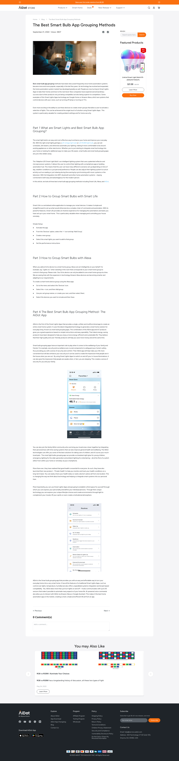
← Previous (37, 611)
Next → (107, 611)
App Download (56, 719)
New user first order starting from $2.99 (89, 2)
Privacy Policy (96, 719)
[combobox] (133, 34)
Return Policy (96, 722)
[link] (154, 8)
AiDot (107, 182)
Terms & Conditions (99, 725)
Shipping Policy (97, 716)
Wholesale (76, 722)
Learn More (133, 90)
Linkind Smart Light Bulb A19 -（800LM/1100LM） (133, 78)
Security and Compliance (101, 731)
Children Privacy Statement (101, 728)
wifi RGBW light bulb (86, 143)
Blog (43, 19)
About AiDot (55, 716)
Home (35, 19)
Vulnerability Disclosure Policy (102, 734)
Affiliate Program (79, 716)
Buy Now (133, 95)
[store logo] (27, 8)
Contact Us (55, 728)
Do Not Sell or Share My (102, 737)
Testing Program (79, 719)
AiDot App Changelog (58, 722)
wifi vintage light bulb (69, 143)
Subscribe (154, 720)
